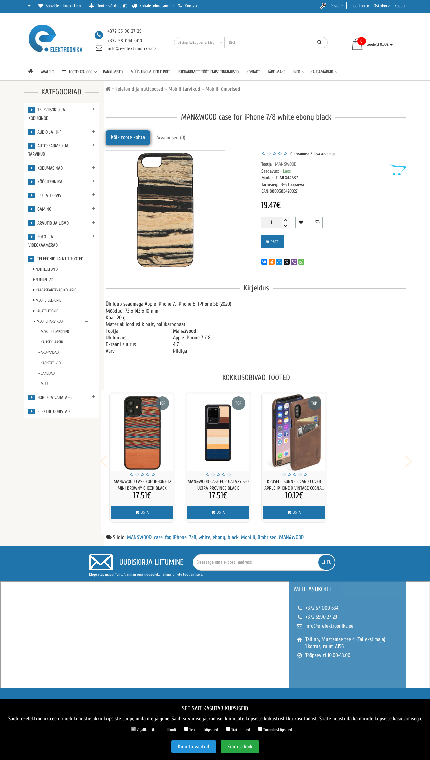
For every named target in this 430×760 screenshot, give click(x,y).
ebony (219, 533)
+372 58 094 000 (125, 41)
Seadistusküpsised (201, 729)
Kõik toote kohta (128, 137)
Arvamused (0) (170, 138)
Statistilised (238, 729)
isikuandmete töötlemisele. (182, 570)
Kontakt (253, 71)
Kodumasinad (45, 168)
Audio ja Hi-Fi (45, 132)
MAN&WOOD (285, 164)
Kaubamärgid (324, 71)
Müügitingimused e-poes (150, 71)
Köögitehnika (45, 182)
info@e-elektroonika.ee (132, 48)
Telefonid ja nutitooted (55, 259)
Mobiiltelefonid (47, 300)
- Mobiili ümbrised (53, 331)
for (167, 533)
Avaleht (47, 71)
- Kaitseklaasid (50, 342)
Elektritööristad (49, 411)
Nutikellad (43, 279)
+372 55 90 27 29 (125, 31)
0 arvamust (298, 153)
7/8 (192, 533)
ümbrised (267, 533)
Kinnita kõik (239, 747)
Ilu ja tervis (44, 195)
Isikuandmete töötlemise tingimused (208, 71)
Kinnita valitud (193, 747)
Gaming (39, 209)
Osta (272, 242)
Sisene (337, 6)
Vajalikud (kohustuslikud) (153, 729)
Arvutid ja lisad (48, 223)
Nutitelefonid (45, 269)
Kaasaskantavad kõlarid (54, 290)
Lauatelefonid (45, 310)
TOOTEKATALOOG (79, 71)
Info (299, 71)
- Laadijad (46, 373)
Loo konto (360, 6)
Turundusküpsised (275, 729)
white (204, 533)
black (233, 533)
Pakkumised (113, 71)
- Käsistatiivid (49, 363)
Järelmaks (276, 71)
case (158, 533)
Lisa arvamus (324, 153)
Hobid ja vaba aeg (50, 397)
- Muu (43, 383)
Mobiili (248, 533)
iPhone (180, 533)
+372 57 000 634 (322, 604)
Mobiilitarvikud (48, 321)
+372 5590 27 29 (321, 613)
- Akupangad (48, 352)
